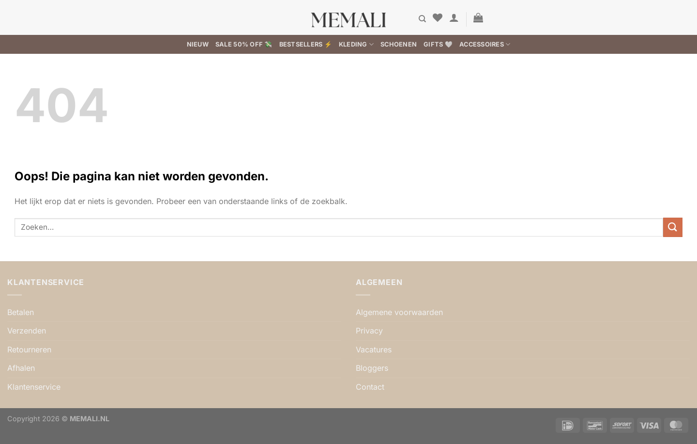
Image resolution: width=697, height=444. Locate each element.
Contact (370, 387)
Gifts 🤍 (438, 44)
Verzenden (26, 330)
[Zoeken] (422, 19)
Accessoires (484, 44)
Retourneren (29, 349)
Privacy (369, 330)
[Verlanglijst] (437, 17)
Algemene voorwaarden (399, 312)
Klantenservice (34, 387)
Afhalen (21, 368)
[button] (454, 17)
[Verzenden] (672, 227)
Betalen (20, 312)
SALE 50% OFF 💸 (244, 44)
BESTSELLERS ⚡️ (305, 44)
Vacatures (374, 349)
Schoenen (398, 44)
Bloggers (372, 368)
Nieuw (198, 44)
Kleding (356, 44)
